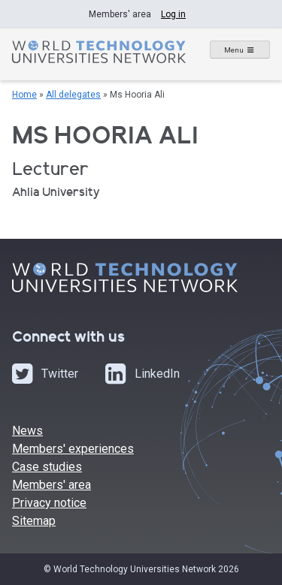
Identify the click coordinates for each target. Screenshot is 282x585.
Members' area (51, 485)
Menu (234, 50)
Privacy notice (49, 503)
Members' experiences (73, 449)
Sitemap (34, 521)
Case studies (47, 467)
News (27, 431)
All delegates (73, 94)
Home (24, 94)
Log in (173, 14)
